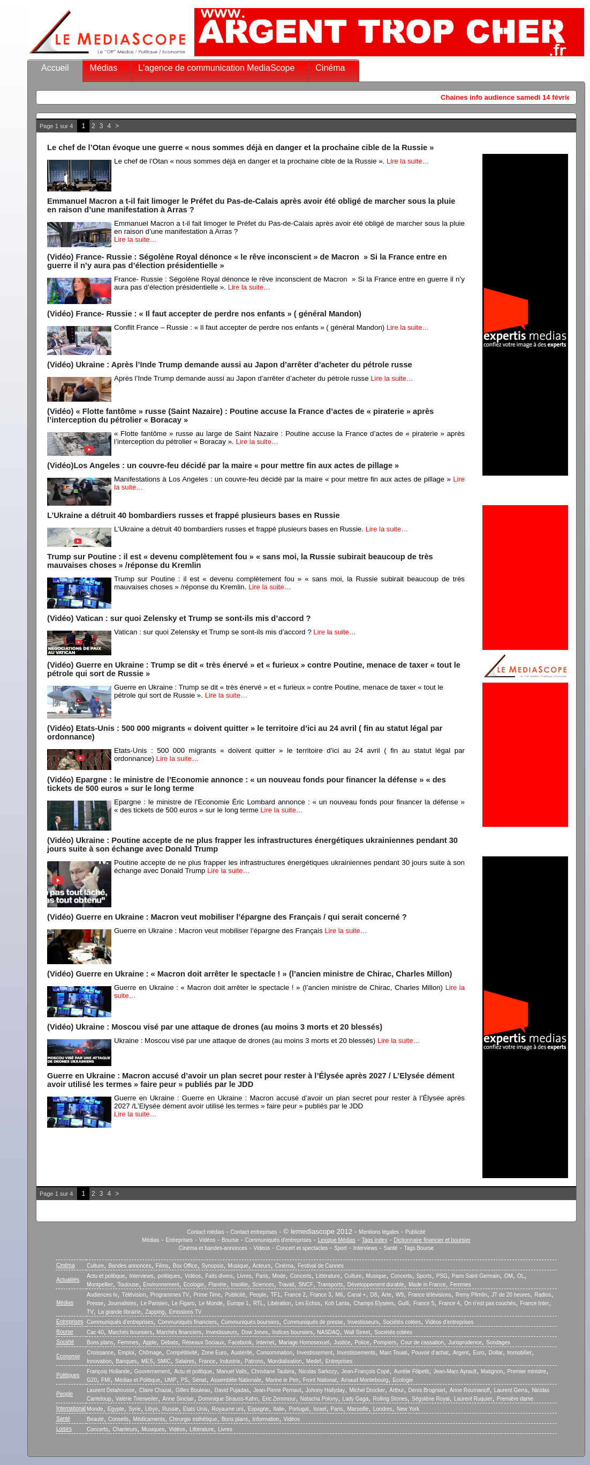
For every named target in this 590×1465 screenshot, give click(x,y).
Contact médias (205, 1232)
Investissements (356, 1353)
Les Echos (308, 1303)
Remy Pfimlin (471, 1295)
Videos (262, 1248)
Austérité (241, 1353)
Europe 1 (238, 1303)
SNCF (306, 1285)
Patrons (254, 1361)
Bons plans (100, 1342)
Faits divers (219, 1276)
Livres (244, 1276)
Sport (340, 1248)
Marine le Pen (282, 1380)
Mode (279, 1276)
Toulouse (128, 1285)
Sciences (263, 1285)
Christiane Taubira (272, 1371)
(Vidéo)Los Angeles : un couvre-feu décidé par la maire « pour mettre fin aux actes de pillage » (223, 465)
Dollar (496, 1353)
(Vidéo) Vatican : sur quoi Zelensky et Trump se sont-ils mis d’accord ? (179, 618)
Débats (169, 1342)
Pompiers (385, 1342)
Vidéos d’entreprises (449, 1322)
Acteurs (262, 1266)
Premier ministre (526, 1371)
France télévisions (429, 1295)
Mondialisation (285, 1361)
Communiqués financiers (187, 1322)
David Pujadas (232, 1390)
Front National (320, 1380)
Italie (278, 1409)
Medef (313, 1361)
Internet (265, 1342)
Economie (68, 1356)
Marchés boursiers (130, 1332)
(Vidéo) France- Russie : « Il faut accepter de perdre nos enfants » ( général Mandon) (204, 313)
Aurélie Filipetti (411, 1371)
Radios (542, 1295)
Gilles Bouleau (193, 1390)
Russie (170, 1409)
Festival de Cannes (321, 1266)
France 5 (423, 1303)
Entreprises (179, 1240)
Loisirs (64, 1429)
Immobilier (519, 1353)
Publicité (415, 1232)
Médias (104, 67)
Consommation (274, 1353)
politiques (169, 1276)
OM (508, 1276)
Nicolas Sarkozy (318, 1371)
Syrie (134, 1409)
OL (520, 1276)
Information (265, 1419)
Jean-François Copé (366, 1371)
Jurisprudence (465, 1342)
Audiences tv (102, 1295)
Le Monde (210, 1303)
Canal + (356, 1295)
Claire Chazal (155, 1390)
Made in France (427, 1285)
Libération (279, 1303)
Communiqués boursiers (250, 1322)
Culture (95, 1266)
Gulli (403, 1303)
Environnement (161, 1285)
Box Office (185, 1266)
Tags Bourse (419, 1248)
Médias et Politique (137, 1380)
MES (147, 1361)
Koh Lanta (337, 1303)
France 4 (448, 1303)
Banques (126, 1361)
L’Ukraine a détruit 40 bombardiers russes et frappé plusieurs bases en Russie (193, 515)
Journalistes (122, 1303)
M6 (339, 1295)
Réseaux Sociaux (203, 1342)
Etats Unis (195, 1409)
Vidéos (207, 1240)
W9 (400, 1295)
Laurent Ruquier (473, 1399)
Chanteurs (124, 1429)
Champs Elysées (373, 1303)
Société (65, 1342)
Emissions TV (185, 1312)
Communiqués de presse (313, 1322)
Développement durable (375, 1285)
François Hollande (108, 1371)
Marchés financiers (178, 1332)
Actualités (67, 1280)
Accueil (55, 67)
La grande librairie (119, 1312)
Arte (386, 1295)
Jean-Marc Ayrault (455, 1371)
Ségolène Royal (431, 1399)
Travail (286, 1285)
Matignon (492, 1371)
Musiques (153, 1429)
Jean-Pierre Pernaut (277, 1390)
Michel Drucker (367, 1390)
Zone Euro (213, 1353)
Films (162, 1266)
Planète (217, 1285)
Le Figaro (183, 1303)
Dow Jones (254, 1332)
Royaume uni (228, 1409)
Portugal (299, 1409)
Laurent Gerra (510, 1390)
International (71, 1408)
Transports (330, 1285)
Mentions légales (379, 1232)
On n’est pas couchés (490, 1303)
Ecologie (194, 1285)
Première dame (515, 1399)
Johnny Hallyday (325, 1390)
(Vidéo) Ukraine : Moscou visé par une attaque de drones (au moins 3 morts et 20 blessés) (214, 1027)
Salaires (184, 1361)
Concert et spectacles (302, 1248)
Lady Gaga (355, 1399)
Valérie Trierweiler (137, 1399)
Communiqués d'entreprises (278, 1240)
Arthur (396, 1390)
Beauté (95, 1419)
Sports (424, 1276)
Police (361, 1342)
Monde (95, 1409)
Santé (391, 1248)
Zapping (154, 1312)
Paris (262, 1276)
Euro (478, 1353)
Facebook (240, 1342)
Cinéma (330, 67)
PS (184, 1380)
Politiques (67, 1375)
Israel (319, 1409)
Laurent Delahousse (111, 1390)
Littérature (328, 1276)
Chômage (150, 1353)
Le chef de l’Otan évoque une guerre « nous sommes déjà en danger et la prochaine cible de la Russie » (240, 147)
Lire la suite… (408, 161)
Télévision (134, 1295)
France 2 (294, 1295)
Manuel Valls (231, 1371)
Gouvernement (152, 1371)
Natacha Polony (319, 1399)
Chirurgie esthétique (193, 1419)
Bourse (230, 1240)
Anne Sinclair (178, 1399)
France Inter (534, 1303)
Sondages (498, 1342)
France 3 (320, 1295)
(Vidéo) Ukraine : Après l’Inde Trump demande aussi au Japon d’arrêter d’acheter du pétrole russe (229, 364)
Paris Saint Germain (476, 1276)
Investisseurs (363, 1322)
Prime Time (207, 1295)
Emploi (126, 1353)
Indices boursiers (293, 1332)
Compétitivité (181, 1353)
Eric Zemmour (279, 1399)
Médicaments (148, 1419)
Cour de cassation (422, 1342)
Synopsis (213, 1266)
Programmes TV (170, 1295)
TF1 (275, 1295)
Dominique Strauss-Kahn (228, 1399)
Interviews (365, 1248)
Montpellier (100, 1285)
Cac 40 (95, 1332)
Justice (342, 1342)
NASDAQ (328, 1332)
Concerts (301, 1276)
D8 (373, 1295)
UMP (170, 1380)
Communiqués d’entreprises (120, 1322)
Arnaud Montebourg (364, 1380)
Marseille (358, 1409)
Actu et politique (106, 1276)
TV (90, 1312)
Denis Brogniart (427, 1390)
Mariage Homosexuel (303, 1342)
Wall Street (357, 1332)
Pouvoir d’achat (430, 1353)
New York (408, 1409)
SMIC (164, 1361)
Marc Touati (393, 1353)
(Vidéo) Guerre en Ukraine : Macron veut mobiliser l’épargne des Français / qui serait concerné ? (227, 917)
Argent (460, 1353)
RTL (258, 1303)
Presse (95, 1303)
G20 (92, 1380)
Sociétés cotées (402, 1322)
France (207, 1361)
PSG (442, 1276)
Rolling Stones (390, 1399)
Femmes (460, 1285)
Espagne (258, 1409)
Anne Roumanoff (470, 1390)
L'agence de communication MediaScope (216, 67)
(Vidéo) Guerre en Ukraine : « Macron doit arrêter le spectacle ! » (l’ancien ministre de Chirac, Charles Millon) (249, 974)
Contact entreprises (254, 1232)
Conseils (118, 1419)
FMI (105, 1380)
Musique (238, 1266)
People (257, 1295)
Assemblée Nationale (235, 1380)
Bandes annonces (129, 1266)
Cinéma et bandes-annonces (213, 1248)
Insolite (239, 1285)
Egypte (116, 1409)
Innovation (99, 1361)
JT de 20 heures (510, 1295)
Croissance (100, 1353)
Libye (151, 1409)
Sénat (199, 1380)
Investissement (314, 1353)
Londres (382, 1409)
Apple (150, 1342)
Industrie (230, 1361)
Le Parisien (154, 1303)
